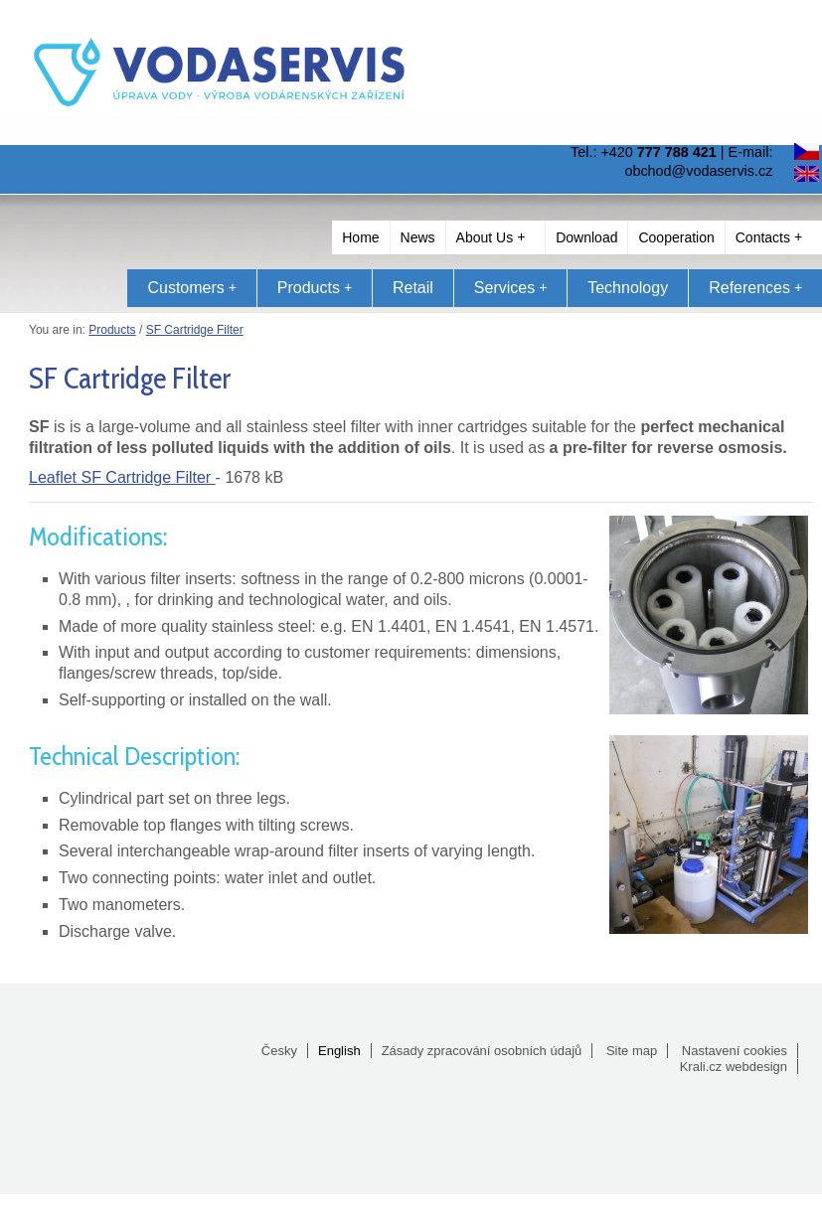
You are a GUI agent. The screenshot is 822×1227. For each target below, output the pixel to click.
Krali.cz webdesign (733, 1066)
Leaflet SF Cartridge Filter (122, 477)
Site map (631, 1050)
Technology (627, 287)
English (339, 1050)
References (755, 287)
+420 (658, 152)
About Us (491, 237)
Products (314, 287)
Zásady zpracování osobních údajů (482, 1050)
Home (360, 237)
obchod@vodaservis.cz (698, 171)
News (418, 237)
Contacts (769, 237)
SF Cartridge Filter (195, 330)
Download (586, 237)
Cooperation (676, 237)
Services (510, 287)
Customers (191, 287)
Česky (279, 1050)
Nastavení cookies (734, 1050)
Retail (413, 287)
